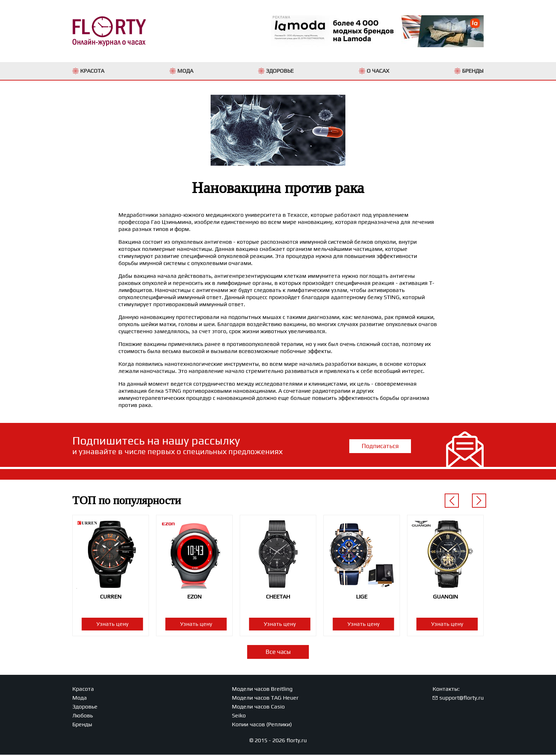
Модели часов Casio (258, 707)
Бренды (82, 724)
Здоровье (85, 707)
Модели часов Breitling (262, 689)
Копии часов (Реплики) (262, 724)
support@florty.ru (461, 698)
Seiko (239, 715)
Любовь (82, 715)
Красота (83, 689)
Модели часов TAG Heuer (265, 698)
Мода (79, 698)
